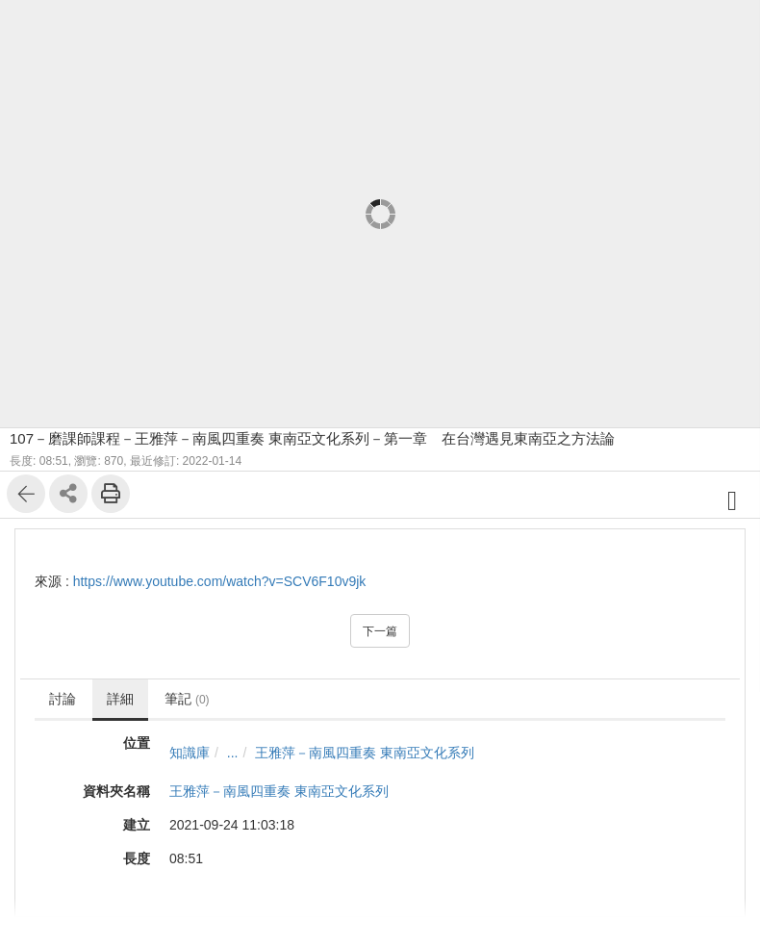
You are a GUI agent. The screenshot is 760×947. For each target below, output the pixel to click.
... (233, 752)
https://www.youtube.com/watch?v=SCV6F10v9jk (220, 581)
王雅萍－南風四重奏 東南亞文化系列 (364, 752)
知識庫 (189, 752)
